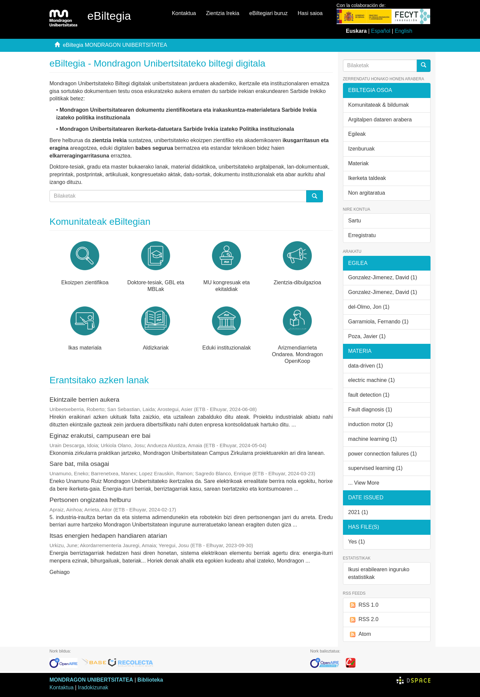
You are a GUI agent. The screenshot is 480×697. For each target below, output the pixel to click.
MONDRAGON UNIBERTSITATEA (91, 680)
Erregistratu (362, 235)
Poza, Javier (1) (367, 336)
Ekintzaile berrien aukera (84, 399)
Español (380, 31)
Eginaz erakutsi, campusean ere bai (99, 435)
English (403, 31)
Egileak (357, 134)
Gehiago (59, 572)
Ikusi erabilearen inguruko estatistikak (378, 573)
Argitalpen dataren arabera (380, 119)
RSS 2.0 (363, 619)
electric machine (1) (371, 380)
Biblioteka (150, 680)
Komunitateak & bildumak (378, 105)
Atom (359, 634)
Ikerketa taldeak (367, 178)
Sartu (354, 220)
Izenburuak (361, 149)
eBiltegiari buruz (268, 13)
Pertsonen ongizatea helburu (90, 499)
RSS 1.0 (363, 605)
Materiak (358, 163)
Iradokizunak (93, 687)
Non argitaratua (366, 193)
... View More (363, 483)
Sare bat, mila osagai (79, 463)
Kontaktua (184, 13)
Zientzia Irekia (222, 13)
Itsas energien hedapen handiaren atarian (108, 535)
